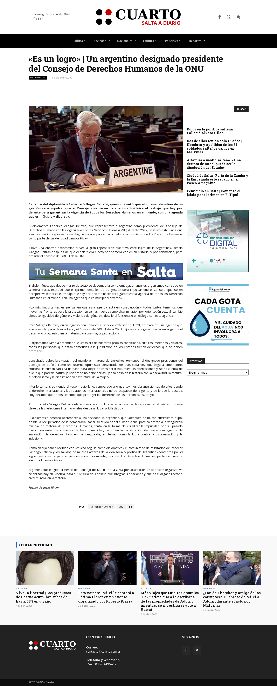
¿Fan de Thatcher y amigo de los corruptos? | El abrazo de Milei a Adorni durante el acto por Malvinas (232, 599)
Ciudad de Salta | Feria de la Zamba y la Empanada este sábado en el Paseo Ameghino (217, 179)
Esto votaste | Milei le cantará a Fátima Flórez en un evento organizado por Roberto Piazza (106, 597)
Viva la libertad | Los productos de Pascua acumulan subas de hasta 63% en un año (43, 597)
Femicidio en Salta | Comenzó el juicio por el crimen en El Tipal (213, 193)
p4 (130, 506)
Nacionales (38, 78)
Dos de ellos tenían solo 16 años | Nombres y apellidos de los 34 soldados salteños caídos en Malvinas (214, 146)
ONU (120, 506)
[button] (238, 17)
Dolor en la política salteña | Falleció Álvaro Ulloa (210, 131)
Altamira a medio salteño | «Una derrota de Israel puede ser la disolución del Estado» (214, 164)
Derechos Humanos (101, 506)
